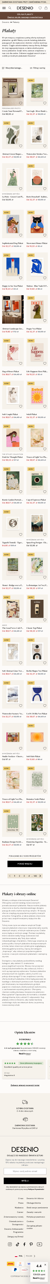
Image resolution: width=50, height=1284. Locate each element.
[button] (39, 1272)
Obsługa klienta (34, 1203)
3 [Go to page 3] (24, 876)
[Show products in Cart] (46, 8)
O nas (20, 1198)
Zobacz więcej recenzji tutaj (25, 1085)
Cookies (30, 1221)
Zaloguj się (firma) (15, 1237)
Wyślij (25, 1181)
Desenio (5, 22)
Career (20, 1212)
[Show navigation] (4, 8)
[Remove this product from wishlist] (21, 103)
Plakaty (16, 22)
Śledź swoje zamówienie (37, 1208)
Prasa (20, 1203)
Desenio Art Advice (35, 1198)
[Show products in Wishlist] (40, 8)
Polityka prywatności (36, 1217)
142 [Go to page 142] (35, 876)
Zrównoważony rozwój (13, 1217)
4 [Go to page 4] (29, 876)
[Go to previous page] (9, 876)
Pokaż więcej (25, 864)
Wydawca (19, 1208)
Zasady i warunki (34, 1212)
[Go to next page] (40, 876)
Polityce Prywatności (36, 1189)
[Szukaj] (10, 8)
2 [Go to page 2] (19, 876)
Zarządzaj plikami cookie (34, 1227)
